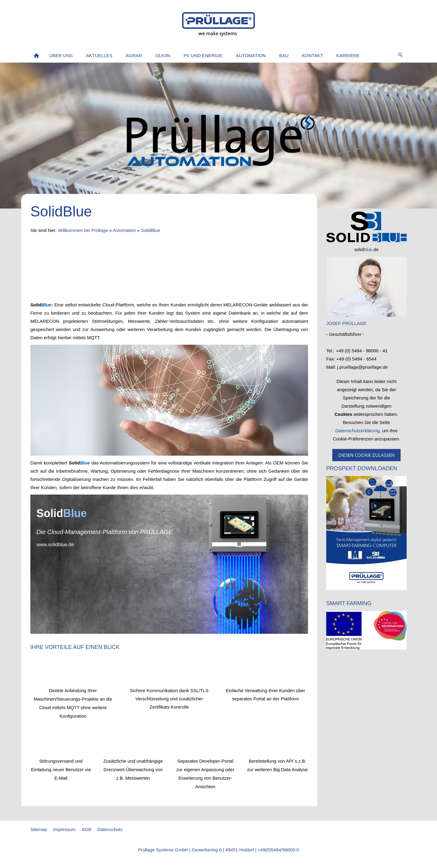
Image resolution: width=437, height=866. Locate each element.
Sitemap (38, 829)
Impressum (64, 829)
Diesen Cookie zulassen (366, 455)
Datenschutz (110, 829)
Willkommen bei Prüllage (83, 230)
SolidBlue (150, 230)
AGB (86, 829)
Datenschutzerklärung (357, 430)
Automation (124, 230)
